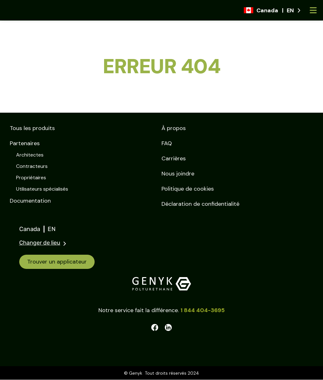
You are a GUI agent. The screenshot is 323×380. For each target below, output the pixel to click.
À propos (174, 128)
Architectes (30, 154)
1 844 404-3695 (202, 310)
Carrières (174, 158)
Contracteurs (32, 166)
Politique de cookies (188, 189)
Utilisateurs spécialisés (42, 189)
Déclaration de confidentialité (200, 204)
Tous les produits (32, 128)
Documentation (30, 201)
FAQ (167, 143)
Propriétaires (31, 177)
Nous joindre (178, 173)
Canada (33, 229)
